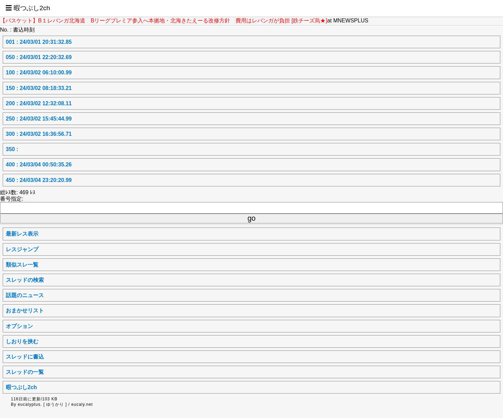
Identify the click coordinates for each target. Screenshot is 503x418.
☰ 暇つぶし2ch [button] (27, 8)
